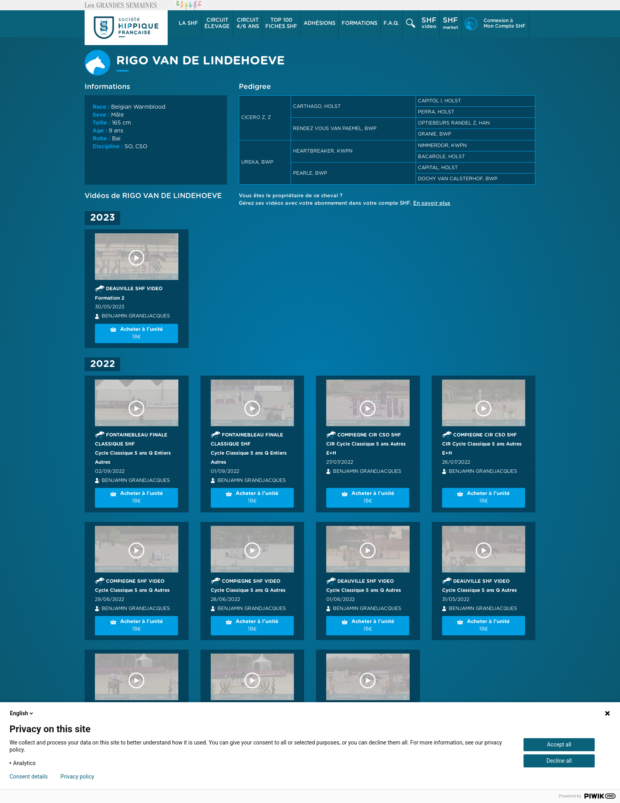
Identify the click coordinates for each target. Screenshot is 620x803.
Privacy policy (77, 776)
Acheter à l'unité (136, 334)
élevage (217, 23)
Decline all (559, 761)
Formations (359, 23)
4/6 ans (247, 23)
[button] (189, 23)
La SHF (188, 23)
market (450, 23)
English (22, 713)
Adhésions (319, 23)
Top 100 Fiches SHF (281, 23)
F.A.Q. (391, 23)
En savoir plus (431, 203)
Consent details (28, 776)
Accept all (559, 744)
